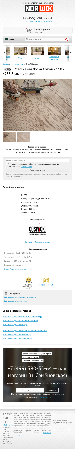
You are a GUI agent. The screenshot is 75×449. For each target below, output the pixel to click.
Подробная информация (15, 269)
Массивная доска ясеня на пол (18, 338)
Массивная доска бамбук (15, 324)
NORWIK (39, 8)
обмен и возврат (46, 285)
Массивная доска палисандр (17, 334)
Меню (11, 39)
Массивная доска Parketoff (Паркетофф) (22, 316)
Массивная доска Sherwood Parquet (20, 320)
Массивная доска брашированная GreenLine (25, 330)
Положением (26, 166)
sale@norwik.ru (8, 425)
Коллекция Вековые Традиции (38, 242)
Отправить (51, 390)
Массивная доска (17, 64)
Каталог (6, 64)
